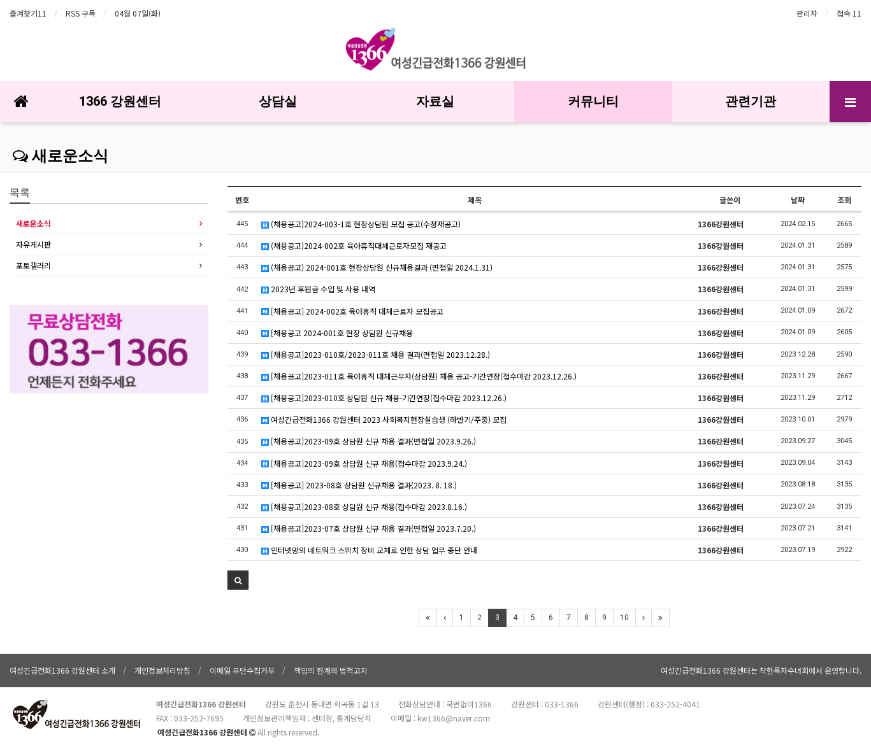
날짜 (798, 199)
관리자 (806, 13)
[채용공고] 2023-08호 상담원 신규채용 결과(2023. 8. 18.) (359, 484)
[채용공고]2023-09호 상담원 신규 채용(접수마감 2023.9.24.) (364, 463)
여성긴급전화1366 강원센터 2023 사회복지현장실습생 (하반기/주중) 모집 (384, 419)
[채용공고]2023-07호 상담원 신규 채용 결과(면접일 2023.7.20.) (368, 528)
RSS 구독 (81, 13)
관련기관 (750, 101)
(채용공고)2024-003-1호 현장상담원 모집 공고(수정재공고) (361, 223)
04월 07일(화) (138, 13)
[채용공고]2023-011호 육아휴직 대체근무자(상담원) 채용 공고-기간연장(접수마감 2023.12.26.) (419, 376)
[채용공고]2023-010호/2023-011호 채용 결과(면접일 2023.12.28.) (375, 354)
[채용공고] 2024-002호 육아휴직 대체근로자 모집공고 (352, 311)
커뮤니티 (593, 101)
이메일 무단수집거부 (242, 670)
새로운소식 (60, 156)
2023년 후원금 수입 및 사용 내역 (318, 288)
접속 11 (849, 13)
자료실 (435, 101)
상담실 (278, 101)
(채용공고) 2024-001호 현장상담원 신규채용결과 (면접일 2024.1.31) (377, 267)
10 (624, 617)
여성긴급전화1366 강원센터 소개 (62, 670)
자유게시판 (33, 244)
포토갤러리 (33, 265)
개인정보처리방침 (162, 670)
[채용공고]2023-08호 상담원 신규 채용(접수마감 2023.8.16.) (364, 506)
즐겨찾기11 (28, 13)
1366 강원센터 (120, 101)
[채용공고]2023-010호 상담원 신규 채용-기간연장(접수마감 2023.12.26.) (384, 397)
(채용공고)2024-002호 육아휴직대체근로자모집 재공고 (354, 245)
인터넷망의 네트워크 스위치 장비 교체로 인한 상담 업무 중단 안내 (369, 549)
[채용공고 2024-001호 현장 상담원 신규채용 (337, 332)
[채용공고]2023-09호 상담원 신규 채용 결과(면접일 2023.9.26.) (368, 441)
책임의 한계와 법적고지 (331, 670)
